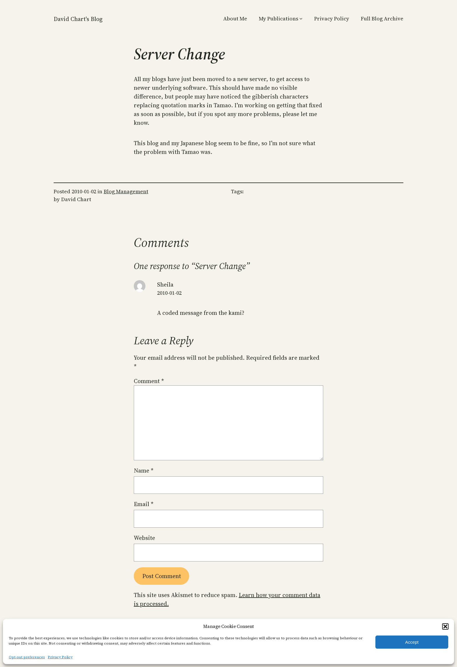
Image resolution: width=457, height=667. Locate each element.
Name (144, 470)
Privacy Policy (60, 657)
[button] (445, 626)
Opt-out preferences (27, 657)
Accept (412, 642)
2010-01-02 (169, 292)
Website (144, 538)
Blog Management (126, 191)
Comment (149, 381)
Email (144, 504)
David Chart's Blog (78, 19)
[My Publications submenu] (301, 18)
